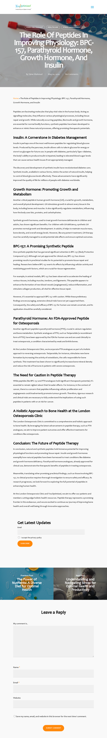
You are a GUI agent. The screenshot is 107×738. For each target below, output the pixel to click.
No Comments (71, 74)
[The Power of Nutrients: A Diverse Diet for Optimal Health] (27, 584)
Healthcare (53, 27)
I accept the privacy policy (30, 537)
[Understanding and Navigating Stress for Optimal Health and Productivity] (80, 584)
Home (16, 98)
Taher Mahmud (35, 74)
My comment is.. (20, 624)
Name (16, 667)
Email (19, 528)
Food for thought (34, 27)
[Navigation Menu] (92, 7)
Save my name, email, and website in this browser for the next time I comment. (51, 716)
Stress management (72, 27)
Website (17, 698)
